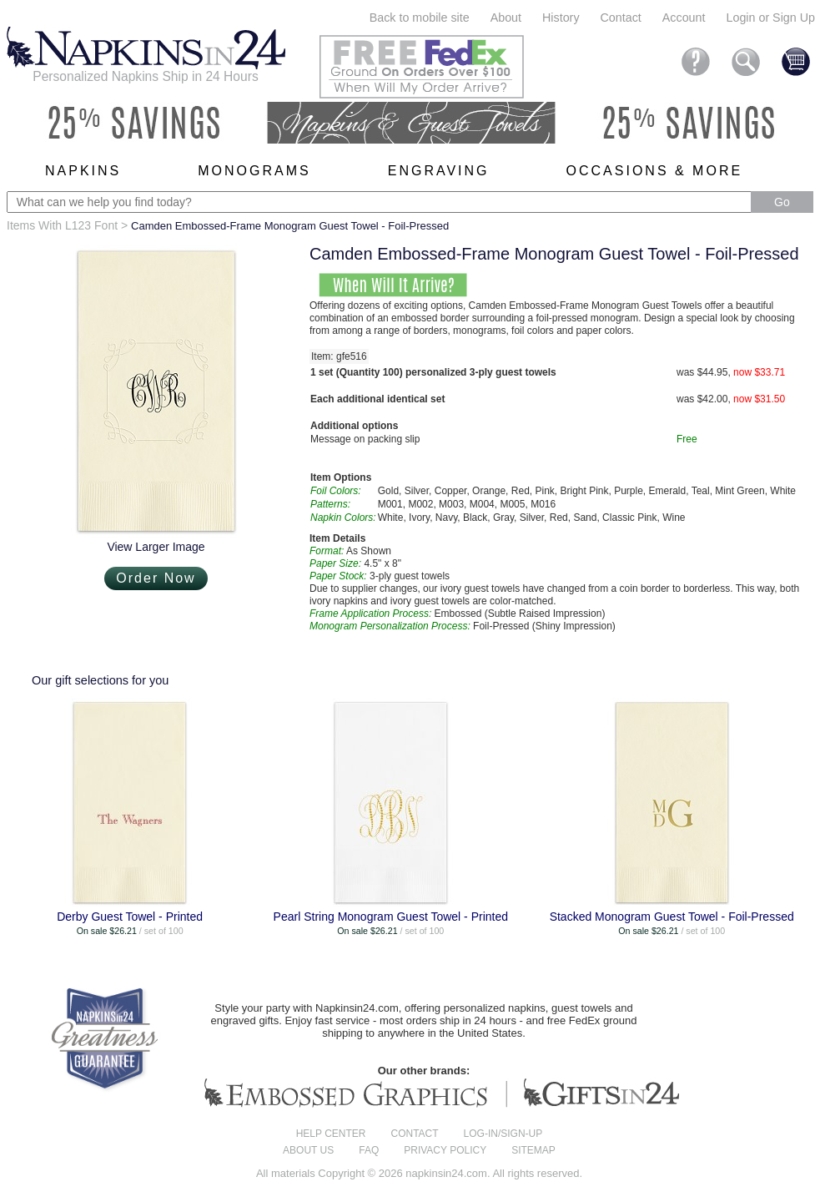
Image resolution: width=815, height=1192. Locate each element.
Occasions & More (654, 171)
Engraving (439, 171)
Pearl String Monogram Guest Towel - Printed (391, 916)
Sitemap (533, 1150)
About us (308, 1150)
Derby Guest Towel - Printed (130, 916)
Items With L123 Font (62, 225)
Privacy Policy (445, 1150)
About (506, 17)
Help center (331, 1133)
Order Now (155, 578)
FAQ (369, 1150)
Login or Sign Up (770, 17)
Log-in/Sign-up (503, 1133)
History (560, 17)
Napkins (83, 171)
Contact (621, 17)
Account (684, 17)
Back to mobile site (420, 17)
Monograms (254, 171)
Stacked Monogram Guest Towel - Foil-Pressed (672, 916)
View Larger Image (155, 546)
